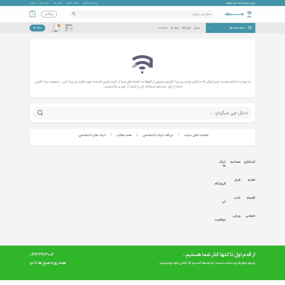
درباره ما (162, 28)
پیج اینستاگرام (90, 3)
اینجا (148, 81)
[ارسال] (73, 14)
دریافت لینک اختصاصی (157, 135)
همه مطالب (124, 135)
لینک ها (175, 28)
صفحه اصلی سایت (196, 135)
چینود (197, 28)
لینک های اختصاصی (92, 135)
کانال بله (57, 3)
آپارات (32, 3)
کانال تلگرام (72, 3)
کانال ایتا (44, 3)
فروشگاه (186, 28)
